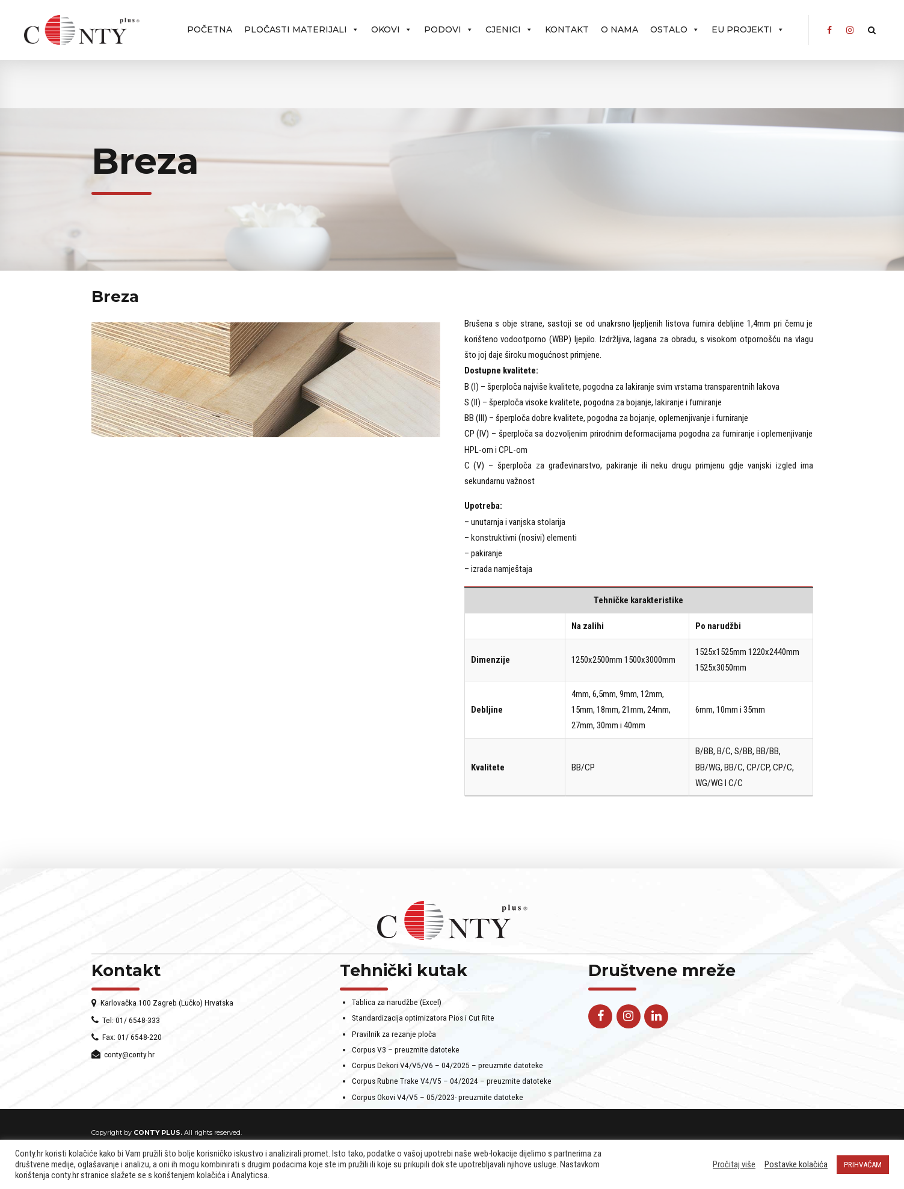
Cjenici (509, 29)
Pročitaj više (734, 1164)
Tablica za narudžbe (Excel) (396, 1017)
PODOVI (448, 29)
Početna (209, 29)
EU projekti (748, 29)
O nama (619, 29)
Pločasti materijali (301, 29)
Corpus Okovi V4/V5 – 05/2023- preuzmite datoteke (437, 1112)
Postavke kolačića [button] (796, 1164)
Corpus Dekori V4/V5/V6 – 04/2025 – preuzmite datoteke (447, 1081)
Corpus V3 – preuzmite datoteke (406, 1065)
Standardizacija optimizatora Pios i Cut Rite (423, 1034)
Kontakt (567, 29)
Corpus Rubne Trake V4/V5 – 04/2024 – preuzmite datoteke (452, 1097)
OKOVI (391, 29)
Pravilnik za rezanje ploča (394, 1049)
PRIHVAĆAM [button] (863, 1164)
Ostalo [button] (675, 29)
